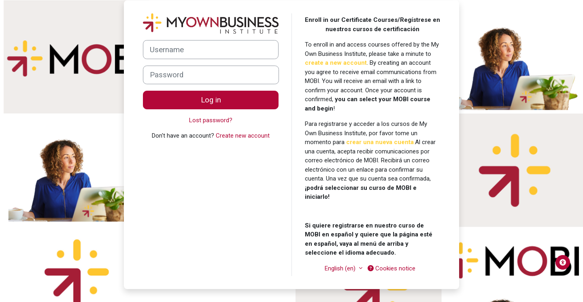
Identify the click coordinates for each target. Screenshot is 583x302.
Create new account (243, 135)
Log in (211, 100)
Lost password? (210, 120)
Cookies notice (391, 268)
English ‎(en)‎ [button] (341, 268)
